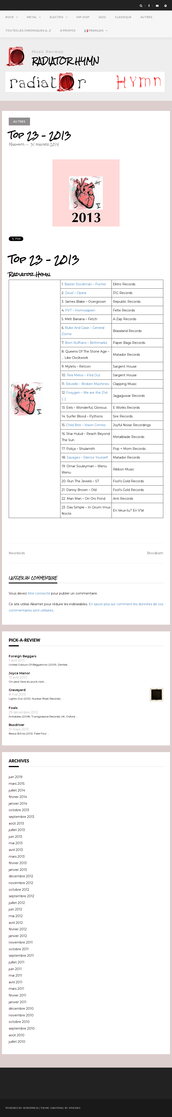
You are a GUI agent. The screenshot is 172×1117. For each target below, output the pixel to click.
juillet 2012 (17, 903)
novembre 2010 (21, 1015)
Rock (9, 17)
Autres (146, 17)
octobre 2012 (19, 890)
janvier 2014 (18, 804)
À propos (67, 30)
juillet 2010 (17, 1042)
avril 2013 (16, 850)
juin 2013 (15, 837)
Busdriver (16, 725)
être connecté (39, 593)
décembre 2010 (21, 1009)
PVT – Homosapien (80, 310)
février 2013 (18, 863)
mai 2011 (15, 975)
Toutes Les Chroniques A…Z (28, 30)
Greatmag (57, 1107)
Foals (13, 708)
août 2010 (16, 1035)
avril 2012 (16, 923)
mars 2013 (17, 857)
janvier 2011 (17, 1002)
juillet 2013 (17, 830)
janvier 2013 (18, 870)
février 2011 (17, 995)
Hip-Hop (82, 17)
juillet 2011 (16, 962)
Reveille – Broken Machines (87, 384)
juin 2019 (15, 777)
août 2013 (16, 823)
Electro (56, 17)
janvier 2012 (18, 936)
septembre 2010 (22, 1028)
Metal (32, 17)
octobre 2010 (19, 1022)
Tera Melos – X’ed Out (83, 375)
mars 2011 (16, 989)
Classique (123, 17)
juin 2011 (15, 969)
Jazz (102, 17)
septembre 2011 (21, 956)
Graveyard (17, 690)
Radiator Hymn (65, 61)
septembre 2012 (21, 896)
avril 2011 (15, 982)
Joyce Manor (19, 673)
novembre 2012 (21, 883)
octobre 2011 (19, 949)
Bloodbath (155, 553)
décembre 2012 (21, 876)
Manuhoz (16, 144)
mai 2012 (16, 916)
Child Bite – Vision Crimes (85, 425)
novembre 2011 (21, 942)
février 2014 (18, 797)
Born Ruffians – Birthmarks (86, 343)
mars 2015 (16, 784)
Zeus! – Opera (75, 293)
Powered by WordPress (21, 1107)
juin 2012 (15, 909)
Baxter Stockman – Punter (85, 284)
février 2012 (18, 929)
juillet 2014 (17, 790)
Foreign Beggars (23, 656)
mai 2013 (16, 843)
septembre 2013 (21, 817)
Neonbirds (17, 553)
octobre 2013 (19, 810)
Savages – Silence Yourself (87, 457)
